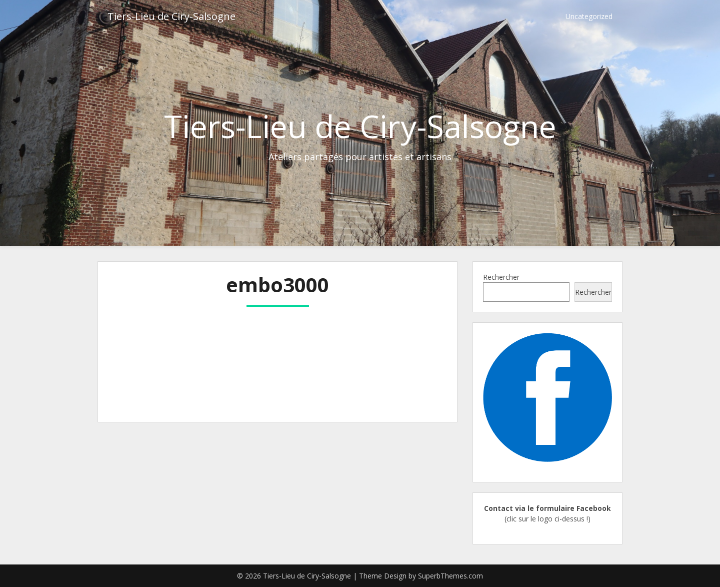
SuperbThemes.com (450, 575)
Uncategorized (589, 16)
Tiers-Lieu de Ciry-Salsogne (172, 16)
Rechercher (501, 277)
